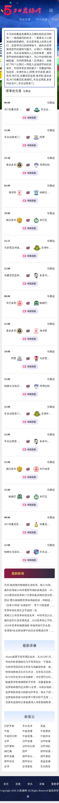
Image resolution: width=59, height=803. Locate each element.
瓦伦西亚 (45, 766)
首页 (5, 784)
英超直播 (25, 19)
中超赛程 (45, 731)
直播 (17, 784)
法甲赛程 (9, 746)
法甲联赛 (45, 741)
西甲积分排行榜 (31, 756)
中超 (6, 731)
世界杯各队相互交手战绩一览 (20, 610)
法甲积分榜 (28, 746)
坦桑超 (27, 91)
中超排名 (45, 736)
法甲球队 (45, 746)
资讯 (29, 784)
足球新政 (27, 766)
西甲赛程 (45, 756)
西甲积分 (27, 761)
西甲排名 (9, 761)
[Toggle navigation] (51, 10)
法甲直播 (27, 741)
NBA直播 (41, 19)
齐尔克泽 (27, 726)
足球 (6, 766)
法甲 (6, 741)
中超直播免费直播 (32, 736)
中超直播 (27, 731)
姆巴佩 (8, 751)
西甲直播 (9, 756)
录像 (41, 784)
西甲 (24, 751)
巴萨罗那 (9, 726)
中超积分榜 (10, 736)
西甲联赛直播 (48, 751)
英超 (42, 726)
